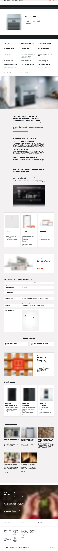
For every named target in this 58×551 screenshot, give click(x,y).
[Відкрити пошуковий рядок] (53, 3)
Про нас (6, 2)
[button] (50, 484)
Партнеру (21, 2)
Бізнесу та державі (11, 2)
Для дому (17, 2)
